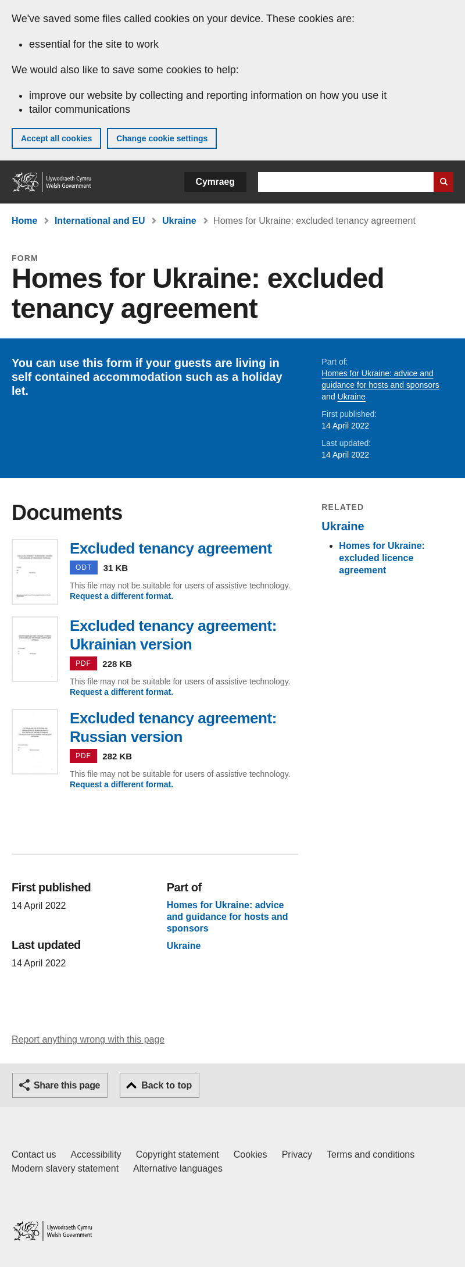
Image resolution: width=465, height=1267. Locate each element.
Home (24, 221)
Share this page (67, 1085)
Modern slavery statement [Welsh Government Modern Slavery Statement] (65, 1168)
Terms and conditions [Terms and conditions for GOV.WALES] (370, 1154)
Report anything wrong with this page (88, 1039)
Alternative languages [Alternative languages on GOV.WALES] (178, 1168)
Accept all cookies (56, 138)
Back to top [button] (166, 1085)
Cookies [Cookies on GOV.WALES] (250, 1154)
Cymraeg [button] (215, 182)
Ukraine (179, 221)
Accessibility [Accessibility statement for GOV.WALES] (95, 1154)
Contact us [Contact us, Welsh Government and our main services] (34, 1154)
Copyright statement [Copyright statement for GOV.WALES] (177, 1154)
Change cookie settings (162, 138)
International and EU (100, 221)
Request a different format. (121, 596)
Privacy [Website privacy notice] (297, 1154)
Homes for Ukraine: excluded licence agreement (382, 558)
